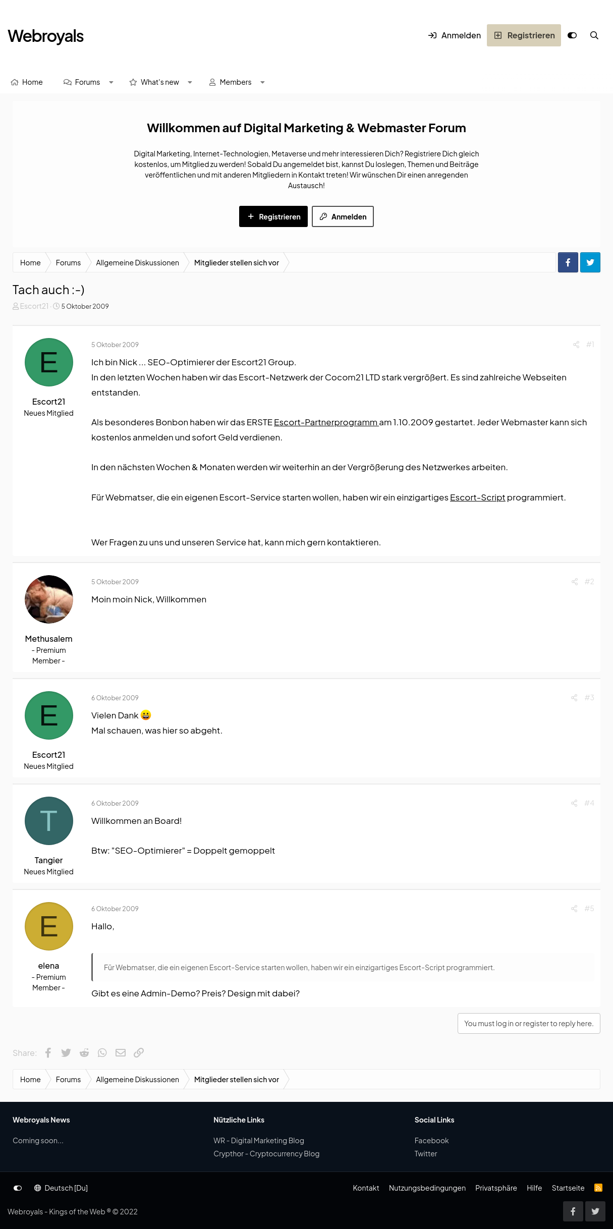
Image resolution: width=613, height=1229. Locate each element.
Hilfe (534, 1187)
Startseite (568, 1187)
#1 (590, 344)
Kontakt (366, 1187)
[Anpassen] (572, 35)
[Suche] (594, 35)
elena (49, 965)
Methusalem (48, 638)
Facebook (432, 1140)
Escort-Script (478, 496)
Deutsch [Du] (61, 1187)
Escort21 (34, 305)
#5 (589, 908)
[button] (111, 82)
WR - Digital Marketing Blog (258, 1140)
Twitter (426, 1153)
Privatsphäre (496, 1187)
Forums (87, 81)
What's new (160, 81)
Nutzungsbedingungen (427, 1187)
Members (236, 81)
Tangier (49, 860)
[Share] (576, 344)
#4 (589, 802)
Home (32, 81)
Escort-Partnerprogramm (326, 421)
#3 (589, 697)
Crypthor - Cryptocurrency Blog (266, 1153)
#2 (589, 581)
